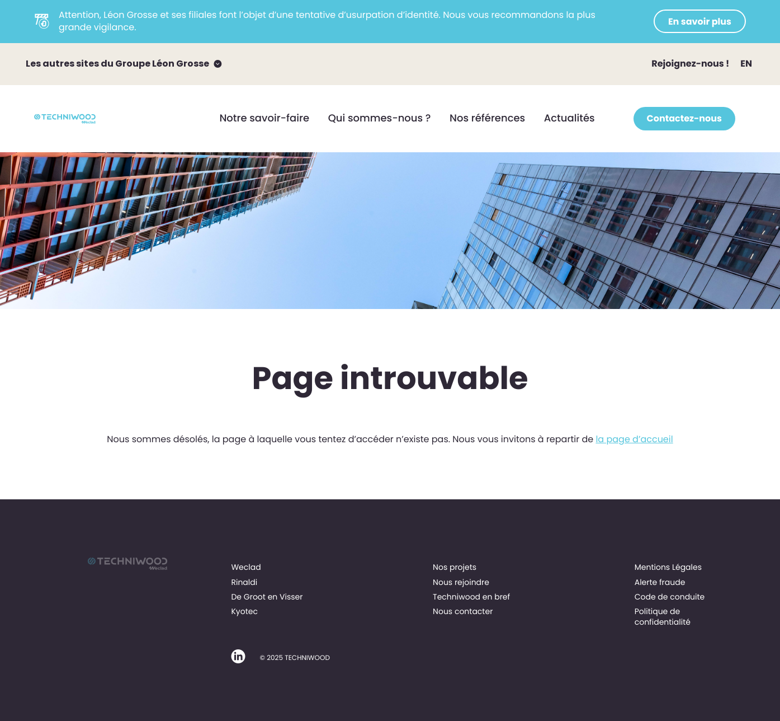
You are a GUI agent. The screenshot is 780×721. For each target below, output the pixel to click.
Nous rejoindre (461, 582)
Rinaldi (244, 582)
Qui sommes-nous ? (379, 118)
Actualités (569, 118)
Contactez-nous (684, 118)
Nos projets (454, 567)
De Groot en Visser (266, 596)
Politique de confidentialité (663, 616)
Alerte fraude (660, 582)
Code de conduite (670, 596)
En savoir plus (699, 21)
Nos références (487, 118)
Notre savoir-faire (264, 118)
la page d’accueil (634, 439)
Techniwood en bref (471, 596)
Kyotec (244, 611)
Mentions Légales (668, 567)
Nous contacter (463, 611)
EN (746, 63)
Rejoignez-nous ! (690, 63)
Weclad (246, 567)
